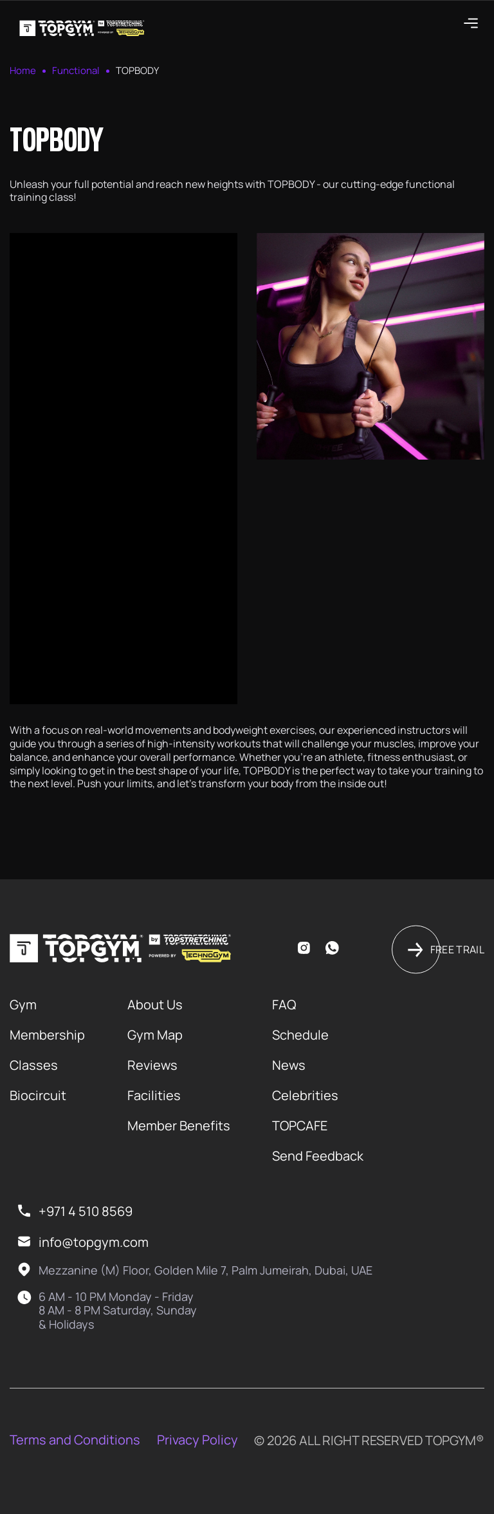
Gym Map (155, 1034)
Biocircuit (38, 1095)
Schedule (300, 1034)
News (289, 1065)
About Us (155, 1004)
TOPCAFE (299, 1125)
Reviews (152, 1065)
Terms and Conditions (75, 1439)
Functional (76, 70)
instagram (303, 948)
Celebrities (305, 1095)
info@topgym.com (94, 1242)
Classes (34, 1065)
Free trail (457, 949)
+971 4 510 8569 (86, 1211)
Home (23, 70)
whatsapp (332, 948)
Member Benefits (178, 1125)
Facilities (154, 1095)
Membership (47, 1034)
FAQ (284, 1004)
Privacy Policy (197, 1439)
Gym (23, 1004)
